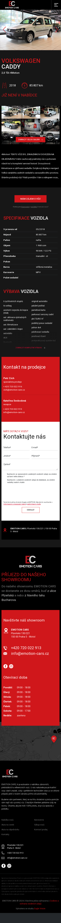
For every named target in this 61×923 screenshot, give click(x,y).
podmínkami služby (34, 504)
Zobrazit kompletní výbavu (30, 348)
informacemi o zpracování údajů (14, 504)
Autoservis (39, 820)
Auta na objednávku (10, 829)
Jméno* (7, 456)
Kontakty (5, 834)
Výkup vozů (39, 825)
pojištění (34, 207)
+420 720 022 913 (26, 648)
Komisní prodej (40, 829)
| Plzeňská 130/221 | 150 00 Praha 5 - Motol (33, 530)
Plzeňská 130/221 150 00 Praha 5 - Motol (23, 633)
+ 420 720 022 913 (12, 409)
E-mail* (35, 447)
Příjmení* (36, 456)
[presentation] (30, 491)
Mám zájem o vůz (30, 198)
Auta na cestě (7, 825)
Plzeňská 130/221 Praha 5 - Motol (15, 846)
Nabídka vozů (7, 820)
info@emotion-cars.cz (14, 412)
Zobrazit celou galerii (30, 140)
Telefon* (7, 447)
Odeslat (30, 510)
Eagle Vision (39, 908)
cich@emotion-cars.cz (14, 389)
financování (25, 207)
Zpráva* (6, 464)
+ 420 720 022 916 (12, 386)
